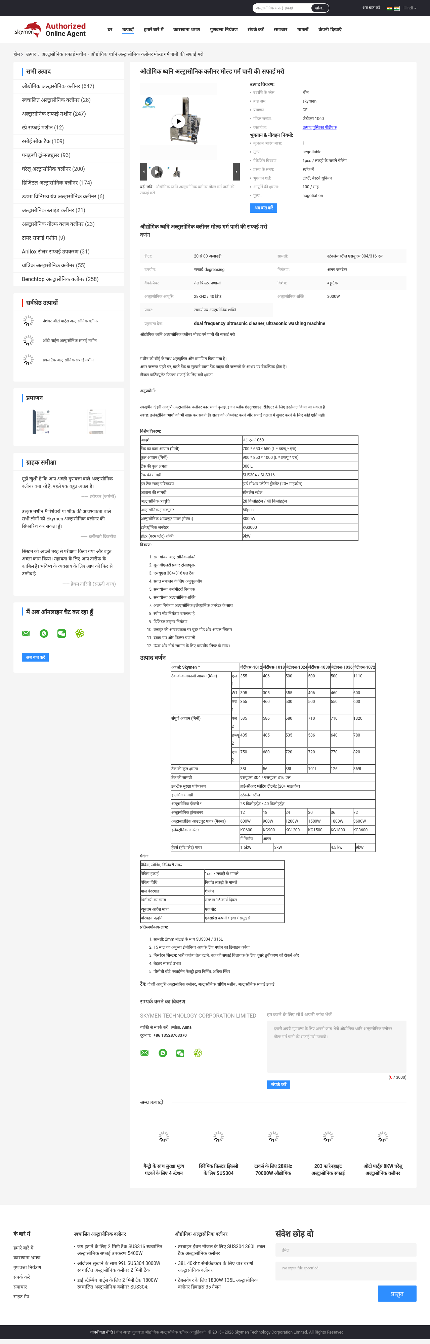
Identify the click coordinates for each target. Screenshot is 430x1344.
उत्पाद (31, 54)
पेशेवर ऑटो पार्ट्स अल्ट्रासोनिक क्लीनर (70, 321)
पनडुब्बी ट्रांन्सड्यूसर (40, 155)
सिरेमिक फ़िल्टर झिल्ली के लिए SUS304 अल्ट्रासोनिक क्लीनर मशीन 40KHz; (218, 1169)
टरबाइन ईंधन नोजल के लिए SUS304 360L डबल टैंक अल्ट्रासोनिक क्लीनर (221, 1250)
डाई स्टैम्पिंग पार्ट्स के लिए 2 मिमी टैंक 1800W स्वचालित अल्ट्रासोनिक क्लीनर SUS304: (117, 1283)
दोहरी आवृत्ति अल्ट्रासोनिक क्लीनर (171, 984)
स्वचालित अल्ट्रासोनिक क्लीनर (51, 100)
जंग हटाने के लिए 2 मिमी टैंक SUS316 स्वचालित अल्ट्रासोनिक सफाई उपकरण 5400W (119, 1250)
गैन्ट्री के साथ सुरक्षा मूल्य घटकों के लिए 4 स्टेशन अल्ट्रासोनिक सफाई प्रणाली (163, 1169)
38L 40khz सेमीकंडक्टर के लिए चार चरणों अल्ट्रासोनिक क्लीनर (216, 1267)
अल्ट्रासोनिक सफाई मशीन (64, 54)
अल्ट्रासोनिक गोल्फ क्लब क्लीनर (53, 224)
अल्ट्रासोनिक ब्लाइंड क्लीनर (48, 210)
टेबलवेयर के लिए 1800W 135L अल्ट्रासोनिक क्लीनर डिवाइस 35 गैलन (218, 1283)
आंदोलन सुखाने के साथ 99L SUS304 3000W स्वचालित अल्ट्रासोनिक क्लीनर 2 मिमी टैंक (118, 1267)
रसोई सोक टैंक (36, 141)
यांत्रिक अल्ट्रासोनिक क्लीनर (48, 265)
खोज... (320, 8)
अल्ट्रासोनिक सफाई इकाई (256, 984)
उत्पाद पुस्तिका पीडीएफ (320, 127)
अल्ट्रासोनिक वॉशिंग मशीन (216, 984)
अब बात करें (371, 7)
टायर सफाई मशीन (39, 238)
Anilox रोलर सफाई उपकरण (50, 251)
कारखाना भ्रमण (186, 29)
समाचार (280, 29)
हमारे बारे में (153, 29)
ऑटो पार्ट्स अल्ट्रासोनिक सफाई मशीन (70, 340)
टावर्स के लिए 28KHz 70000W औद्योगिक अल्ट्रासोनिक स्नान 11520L (273, 1169)
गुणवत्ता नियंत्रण (223, 29)
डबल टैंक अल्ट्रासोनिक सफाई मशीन (68, 360)
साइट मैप (21, 1296)
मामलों (302, 29)
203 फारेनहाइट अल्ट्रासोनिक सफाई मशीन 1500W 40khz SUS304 (328, 1169)
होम (16, 54)
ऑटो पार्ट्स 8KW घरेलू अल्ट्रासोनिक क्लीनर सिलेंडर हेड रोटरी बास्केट (382, 1169)
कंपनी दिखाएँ (329, 29)
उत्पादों (128, 29)
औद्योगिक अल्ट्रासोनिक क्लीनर (51, 86)
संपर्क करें (256, 29)
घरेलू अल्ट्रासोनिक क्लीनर (46, 169)
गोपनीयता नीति (101, 1332)
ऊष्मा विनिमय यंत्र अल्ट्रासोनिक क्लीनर (59, 196)
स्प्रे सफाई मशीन (37, 127)
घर (110, 29)
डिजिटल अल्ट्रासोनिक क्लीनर (50, 183)
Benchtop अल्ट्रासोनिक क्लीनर (53, 279)
